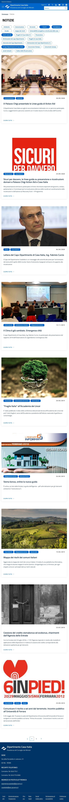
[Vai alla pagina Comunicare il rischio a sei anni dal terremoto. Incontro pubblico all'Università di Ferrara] (8, 725)
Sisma (6, 249)
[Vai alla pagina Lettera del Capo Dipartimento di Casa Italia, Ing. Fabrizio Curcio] (8, 272)
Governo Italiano (6, 2)
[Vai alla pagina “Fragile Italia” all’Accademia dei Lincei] (8, 423)
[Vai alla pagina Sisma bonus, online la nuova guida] (8, 498)
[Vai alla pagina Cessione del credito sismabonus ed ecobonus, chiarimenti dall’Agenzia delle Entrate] (8, 650)
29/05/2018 (60, 703)
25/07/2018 (60, 627)
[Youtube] (58, 5)
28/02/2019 (60, 400)
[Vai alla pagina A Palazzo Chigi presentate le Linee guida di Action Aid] (8, 120)
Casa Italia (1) (19, 174)
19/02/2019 (60, 552)
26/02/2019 (60, 476)
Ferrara (17, 703)
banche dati (34, 552)
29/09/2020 (60, 174)
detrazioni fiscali (24, 476)
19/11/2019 (60, 325)
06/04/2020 (60, 249)
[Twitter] (52, 5)
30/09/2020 (60, 98)
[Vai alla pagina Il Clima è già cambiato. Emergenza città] (8, 347)
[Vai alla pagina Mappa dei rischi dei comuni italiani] (8, 574)
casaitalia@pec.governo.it (9, 787)
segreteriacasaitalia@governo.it (11, 783)
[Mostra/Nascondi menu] (3, 6)
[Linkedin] (55, 5)
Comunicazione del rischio (21, 401)
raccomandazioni (9, 98)
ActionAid (19, 98)
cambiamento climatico (22, 325)
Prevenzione (8, 401)
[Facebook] (48, 5)
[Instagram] (62, 5)
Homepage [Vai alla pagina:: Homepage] (5, 14)
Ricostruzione (8, 174)
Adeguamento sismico (37, 325)
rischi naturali (8, 325)
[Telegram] (65, 5)
